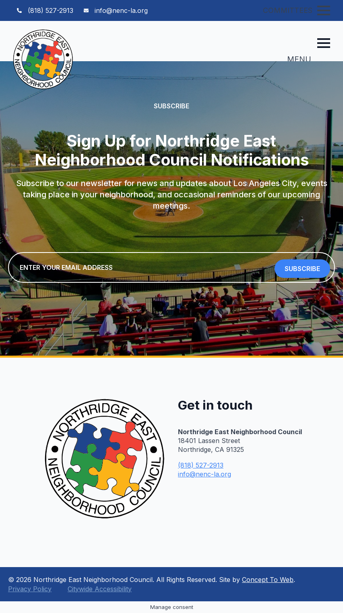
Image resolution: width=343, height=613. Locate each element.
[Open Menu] (323, 10)
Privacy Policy (30, 589)
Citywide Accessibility (100, 589)
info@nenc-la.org (204, 474)
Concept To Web (267, 580)
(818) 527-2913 (200, 465)
